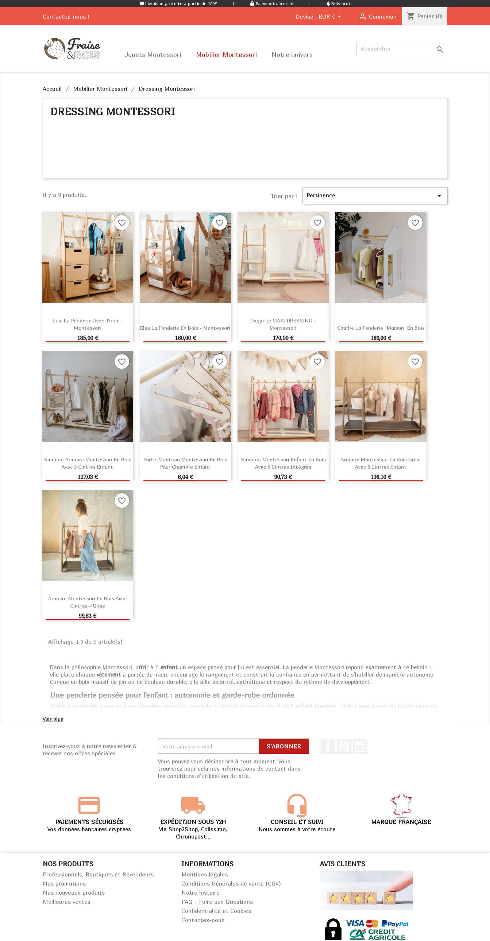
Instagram (360, 746)
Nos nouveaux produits (74, 892)
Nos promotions (64, 883)
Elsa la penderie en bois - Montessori (185, 328)
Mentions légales (204, 874)
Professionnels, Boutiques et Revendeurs (98, 874)
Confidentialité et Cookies (216, 910)
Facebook (328, 746)
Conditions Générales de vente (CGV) (231, 883)
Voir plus (53, 719)
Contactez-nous (202, 919)
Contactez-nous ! (66, 16)
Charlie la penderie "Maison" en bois (381, 328)
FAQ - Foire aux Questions (217, 901)
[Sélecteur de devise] (331, 17)
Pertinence (375, 195)
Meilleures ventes (66, 901)
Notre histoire (200, 892)
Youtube (344, 746)
